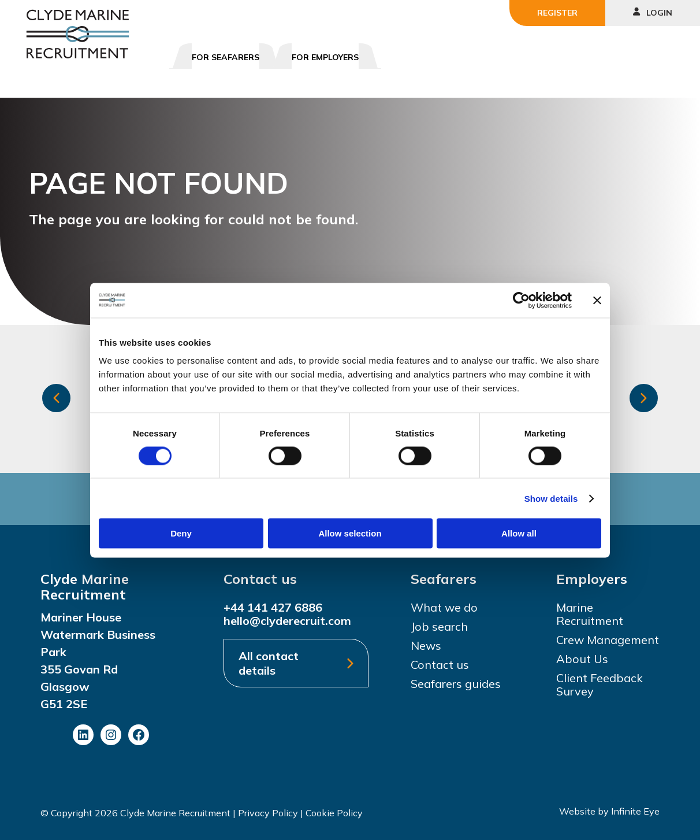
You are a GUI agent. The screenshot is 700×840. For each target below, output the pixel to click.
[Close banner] (597, 300)
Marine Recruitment (589, 614)
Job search (439, 626)
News (426, 645)
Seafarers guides (456, 683)
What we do (444, 607)
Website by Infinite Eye (609, 811)
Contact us (440, 664)
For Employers (325, 57)
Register (557, 13)
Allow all (519, 533)
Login (652, 12)
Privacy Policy (268, 813)
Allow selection (349, 533)
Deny (181, 533)
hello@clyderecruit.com (287, 620)
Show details (551, 498)
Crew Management (607, 639)
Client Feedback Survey (599, 684)
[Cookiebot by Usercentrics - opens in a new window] (521, 300)
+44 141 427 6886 (273, 607)
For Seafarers (225, 57)
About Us (582, 659)
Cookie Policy (334, 813)
